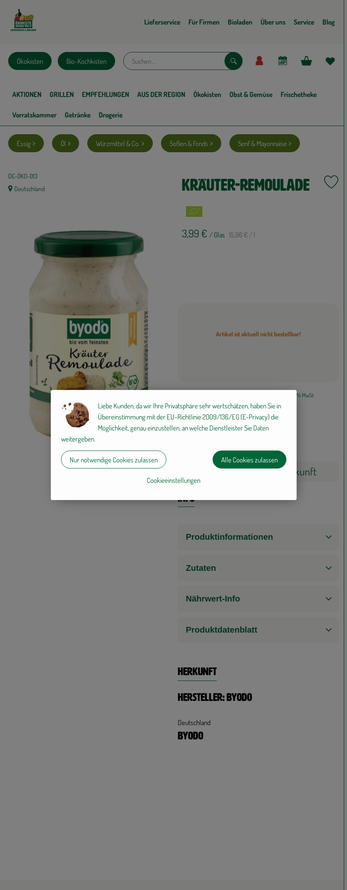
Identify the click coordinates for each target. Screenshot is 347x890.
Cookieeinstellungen (173, 480)
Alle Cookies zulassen (249, 459)
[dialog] (173, 445)
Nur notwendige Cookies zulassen (114, 459)
